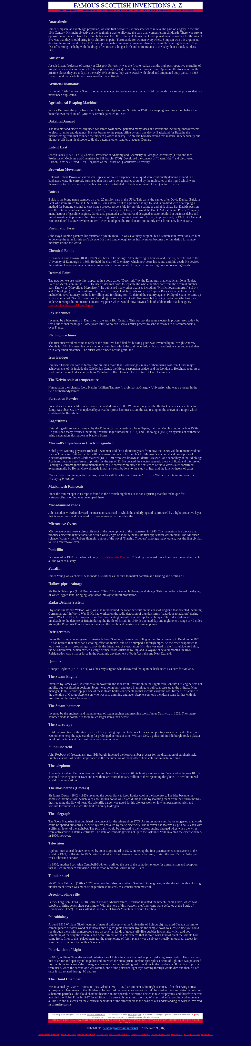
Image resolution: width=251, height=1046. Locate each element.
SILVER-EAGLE (120, 1020)
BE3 (130, 1022)
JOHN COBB (102, 1034)
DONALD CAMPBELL (140, 1034)
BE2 (165, 1020)
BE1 (144, 1020)
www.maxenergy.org (116, 1017)
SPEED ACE (57, 1020)
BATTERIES (144, 11)
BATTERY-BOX (134, 1020)
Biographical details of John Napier (70, 305)
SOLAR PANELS (107, 11)
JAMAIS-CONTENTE (79, 1020)
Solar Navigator (134, 1014)
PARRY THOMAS (68, 1034)
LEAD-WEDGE (105, 1020)
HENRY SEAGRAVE (86, 1034)
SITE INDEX (72, 11)
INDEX (66, 1020)
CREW (154, 11)
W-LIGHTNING (174, 1020)
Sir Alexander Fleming (115, 557)
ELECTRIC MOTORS (127, 11)
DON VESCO (207, 1034)
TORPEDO (93, 1020)
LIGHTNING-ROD (154, 1020)
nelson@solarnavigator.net (120, 1028)
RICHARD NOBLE (192, 1034)
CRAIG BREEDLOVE (160, 1034)
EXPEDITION (165, 11)
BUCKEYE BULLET (190, 1020)
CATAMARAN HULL (89, 11)
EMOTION (123, 1022)
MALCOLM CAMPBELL (119, 1034)
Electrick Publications (96, 1014)
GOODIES (188, 11)
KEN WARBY (176, 1034)
